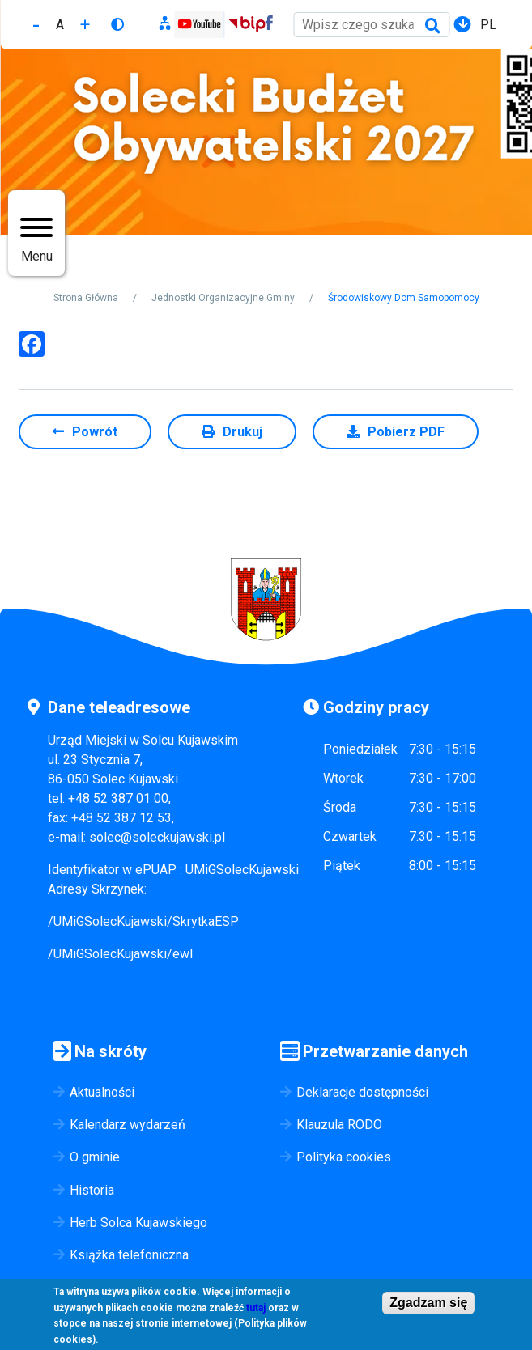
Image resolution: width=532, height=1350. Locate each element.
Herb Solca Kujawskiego (138, 1222)
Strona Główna (85, 298)
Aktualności (102, 1092)
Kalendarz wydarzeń (127, 1124)
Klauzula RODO (339, 1124)
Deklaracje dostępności (362, 1092)
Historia (92, 1190)
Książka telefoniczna (129, 1255)
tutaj (256, 1309)
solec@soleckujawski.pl (157, 837)
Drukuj (242, 431)
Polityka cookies (343, 1157)
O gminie (95, 1157)
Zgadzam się (428, 1305)
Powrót (94, 431)
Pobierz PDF (406, 431)
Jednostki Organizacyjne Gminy (223, 298)
